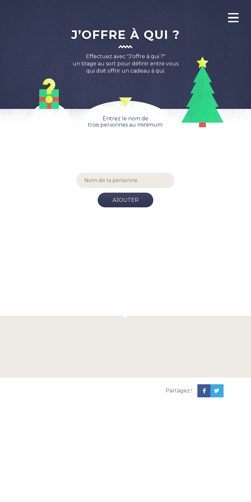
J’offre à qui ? (125, 34)
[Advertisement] (125, 266)
